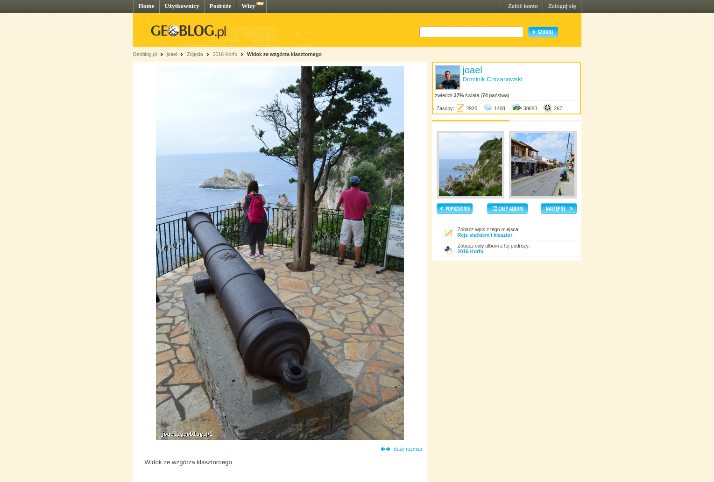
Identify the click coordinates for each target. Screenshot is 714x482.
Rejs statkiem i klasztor (485, 235)
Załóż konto (523, 5)
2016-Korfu (224, 54)
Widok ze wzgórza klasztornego (284, 54)
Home (147, 5)
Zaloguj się (562, 5)
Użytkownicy (182, 5)
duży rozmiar (408, 449)
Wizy (248, 5)
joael (172, 54)
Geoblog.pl (145, 54)
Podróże (221, 5)
